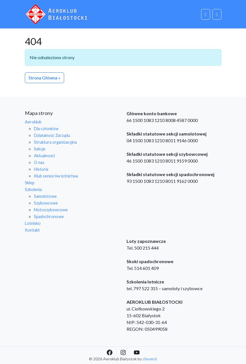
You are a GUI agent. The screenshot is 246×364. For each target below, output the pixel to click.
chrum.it (150, 358)
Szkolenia (33, 189)
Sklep (29, 182)
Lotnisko (33, 223)
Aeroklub (33, 121)
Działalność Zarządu (52, 135)
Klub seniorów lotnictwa (56, 176)
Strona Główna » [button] (44, 77)
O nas (39, 162)
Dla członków (46, 128)
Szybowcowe (46, 203)
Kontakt (32, 230)
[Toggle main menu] (216, 14)
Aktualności (44, 155)
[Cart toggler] (205, 14)
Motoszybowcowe (51, 209)
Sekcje (39, 149)
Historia (41, 169)
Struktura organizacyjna (55, 142)
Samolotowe (45, 196)
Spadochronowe (49, 216)
